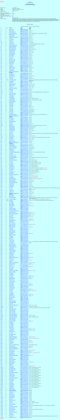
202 (1, 310)
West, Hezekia (14, 33)
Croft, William (11, 294)
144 (1, 232)
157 (1, 249)
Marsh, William (11, 169)
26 (1, 63)
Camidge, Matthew (12, 98)
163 (1, 257)
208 (1, 319)
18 (1, 53)
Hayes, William (11, 253)
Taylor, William (11, 221)
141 (1, 228)
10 (1, 41)
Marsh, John (11, 117)
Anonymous (11, 200)
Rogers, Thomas (11, 410)
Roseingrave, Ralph (12, 67)
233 (1, 352)
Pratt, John (10, 401)
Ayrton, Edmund (11, 363)
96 (1, 162)
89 (1, 153)
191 (1, 294)
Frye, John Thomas (12, 310)
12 (1, 45)
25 (1, 62)
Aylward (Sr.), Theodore (12, 209)
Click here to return (30, 2)
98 (1, 165)
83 (1, 145)
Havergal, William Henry (12, 46)
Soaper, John (11, 77)
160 (1, 253)
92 (1, 157)
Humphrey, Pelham (12, 205)
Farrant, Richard (11, 339)
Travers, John (11, 306)
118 (1, 193)
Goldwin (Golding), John (12, 246)
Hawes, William (11, 414)
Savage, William (11, 254)
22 (1, 58)
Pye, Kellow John (11, 130)
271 (2, 417)
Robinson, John (11, 190)
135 (1, 220)
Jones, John (11, 170)
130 (1, 213)
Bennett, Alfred (11, 327)
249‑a (2, 380)
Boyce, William (11, 97)
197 (1, 302)
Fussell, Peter (11, 322)
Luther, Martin (15, 406)
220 (1, 335)
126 (1, 208)
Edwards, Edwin (11, 388)
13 (1, 46)
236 (1, 356)
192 (1, 295)
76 (1, 134)
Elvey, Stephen (11, 82)
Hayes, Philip (11, 303)
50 (1, 98)
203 (1, 311)
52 (1, 101)
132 (1, 216)
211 (1, 323)
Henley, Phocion (11, 63)
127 (1, 209)
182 (1, 282)
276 (1, 200)
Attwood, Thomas (11, 150)
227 (1, 344)
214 (1, 327)
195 (1, 299)
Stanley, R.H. (11, 364)
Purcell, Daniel (11, 229)
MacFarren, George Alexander (13, 213)
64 (1, 117)
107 (1, 177)
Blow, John (10, 298)
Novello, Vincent (11, 240)
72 (1, 129)
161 (1, 254)
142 (1, 229)
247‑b (2, 376)
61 (1, 113)
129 (1, 212)
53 (1, 102)
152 (1, 242)
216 (1, 330)
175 (1, 273)
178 (1, 277)
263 (2, 402)
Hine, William (11, 233)
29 (1, 67)
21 (1, 57)
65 (1, 118)
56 (1, 106)
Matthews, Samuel (12, 394)
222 (1, 338)
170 (1, 266)
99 (1, 166)
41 (1, 85)
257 (2, 394)
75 (1, 133)
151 (1, 241)
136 (1, 221)
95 (1, 161)
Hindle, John (11, 228)
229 (1, 347)
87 (1, 150)
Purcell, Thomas (11, 241)
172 (1, 269)
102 (1, 170)
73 (1, 130)
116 (1, 190)
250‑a (2, 383)
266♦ (2, 409)
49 (1, 97)
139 (1, 225)
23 (1, 59)
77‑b (2, 137)
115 (1, 189)
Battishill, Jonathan (12, 34)
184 (1, 285)
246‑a (2, 372)
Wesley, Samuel (11, 42)
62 (1, 114)
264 (2, 406)
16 (1, 50)
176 (1, 274)
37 (1, 78)
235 (1, 355)
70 (1, 126)
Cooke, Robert (11, 109)
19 (1, 54)
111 (1, 182)
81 (1, 142)
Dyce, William (11, 269)
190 (1, 293)
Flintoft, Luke (11, 125)
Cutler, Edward (11, 177)
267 (2, 410)
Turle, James (11, 38)
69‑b (2, 125)
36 (1, 77)
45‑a (2, 90)
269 (2, 413)
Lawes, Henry (11, 133)
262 (2, 401)
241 (1, 363)
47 (1, 94)
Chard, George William (12, 302)
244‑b (2, 368)
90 (1, 154)
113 (1, 185)
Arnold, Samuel (11, 282)
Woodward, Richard (12, 53)
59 (1, 110)
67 (1, 121)
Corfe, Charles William (12, 334)
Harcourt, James (11, 286)
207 (1, 318)
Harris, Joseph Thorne (12, 93)
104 (1, 173)
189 (1, 291)
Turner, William (11, 277)
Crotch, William (11, 70)
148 (1, 237)
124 (1, 205)
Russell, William (11, 158)
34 (1, 74)
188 (1, 290)
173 (1, 270)
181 (1, 281)
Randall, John (11, 66)
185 (1, 286)
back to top (2, 1)
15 (1, 49)
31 (1, 70)
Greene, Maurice (11, 217)
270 (2, 414)
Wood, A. (10, 33)
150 (1, 240)
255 (1, 392)
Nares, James (11, 258)
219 (1, 334)
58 (1, 109)
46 (1, 93)
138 (1, 224)
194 (1, 298)
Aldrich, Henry (11, 29)
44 (1, 89)
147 (1, 236)
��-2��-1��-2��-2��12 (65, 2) (25, 71)
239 (1, 360)
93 (1, 158)
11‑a (1, 42)
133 (1, 217)
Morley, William (11, 81)
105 (1, 174)
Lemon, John (11, 57)
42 (1, 86)
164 (1, 258)
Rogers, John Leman (12, 59)
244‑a (2, 367)
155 (1, 246)
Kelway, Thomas (11, 249)
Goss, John (11, 86)
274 (1, 197)
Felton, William (11, 330)
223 (1, 339)
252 (1, 388)
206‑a (2, 315)
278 (2, 405)
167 (1, 262)
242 (1, 364)
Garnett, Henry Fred (12, 331)
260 (2, 398)
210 (1, 322)
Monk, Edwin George (12, 50)
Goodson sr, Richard (12, 208)
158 (1, 250)
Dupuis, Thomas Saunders (13, 45)
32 (1, 71)
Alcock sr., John (11, 266)
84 (1, 146)
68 (1, 122)
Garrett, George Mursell (12, 250)
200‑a (2, 306)
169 (1, 265)
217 (1, 331)
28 (1, 66)
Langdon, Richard (11, 85)
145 (1, 233)
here (23, 26)
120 (1, 196)
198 (1, 303)
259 (2, 397)
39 (1, 82)
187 (1, 289)
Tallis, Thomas (11, 201)
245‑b (2, 371)
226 (1, 343)
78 (1, 138)
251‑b (2, 387)
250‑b (2, 384)
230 (1, 348)
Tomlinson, (10, 261)
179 (1, 278)
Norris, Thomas (11, 30)
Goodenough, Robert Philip (13, 182)
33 (1, 73)
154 (1, 245)
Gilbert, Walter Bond (12, 232)
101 (1, 169)
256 (1, 393)
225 (1, 342)
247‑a (2, 375)
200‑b (2, 307)
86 (1, 149)
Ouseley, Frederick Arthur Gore (13, 37)
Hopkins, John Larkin (12, 417)
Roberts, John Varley (12, 197)
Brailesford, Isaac (11, 295)
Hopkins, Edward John (12, 49)
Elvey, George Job (12, 54)
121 (1, 201)
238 (1, 359)
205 (1, 314)
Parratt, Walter (11, 149)
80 (1, 141)
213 (1, 326)
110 (1, 181)
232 (1, 351)
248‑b (2, 379)
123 (1, 204)
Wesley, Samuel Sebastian (13, 315)
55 (1, 105)
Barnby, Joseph (11, 185)
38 (1, 81)
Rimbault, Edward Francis (13, 338)
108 (1, 178)
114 (1, 186)
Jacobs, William (11, 102)
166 (1, 261)
